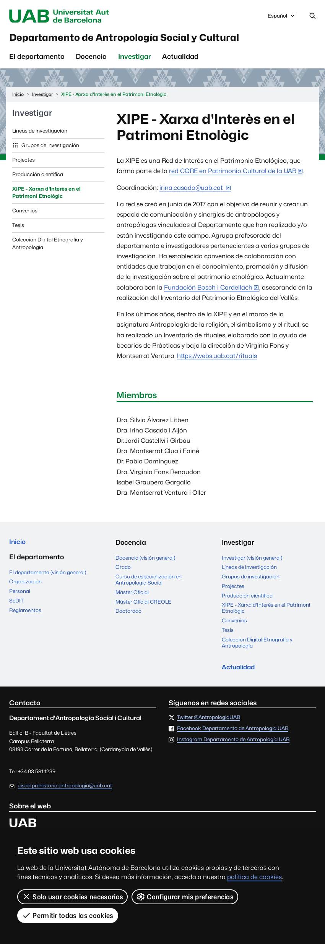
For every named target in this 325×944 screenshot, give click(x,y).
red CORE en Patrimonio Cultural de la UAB (232, 174)
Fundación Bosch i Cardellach (208, 290)
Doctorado (128, 614)
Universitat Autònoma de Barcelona (73, 16)
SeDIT (16, 604)
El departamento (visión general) (47, 576)
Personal (19, 595)
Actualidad (180, 59)
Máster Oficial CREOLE (143, 604)
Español (281, 18)
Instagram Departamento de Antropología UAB (233, 743)
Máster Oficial (132, 595)
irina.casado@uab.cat (191, 190)
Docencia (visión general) (145, 560)
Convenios (24, 213)
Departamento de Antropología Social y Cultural (144, 39)
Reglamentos (25, 614)
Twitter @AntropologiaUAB (208, 721)
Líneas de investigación (39, 133)
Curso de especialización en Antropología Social (148, 582)
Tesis (18, 228)
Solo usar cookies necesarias (72, 896)
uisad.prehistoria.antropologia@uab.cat (65, 789)
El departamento (37, 59)
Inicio (18, 545)
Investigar (134, 59)
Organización (25, 585)
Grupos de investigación (49, 148)
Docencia (91, 59)
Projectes (23, 162)
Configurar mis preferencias (185, 896)
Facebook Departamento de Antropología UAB (232, 732)
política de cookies (254, 877)
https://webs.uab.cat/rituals (217, 358)
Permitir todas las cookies (68, 915)
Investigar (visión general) (252, 560)
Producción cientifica (37, 177)
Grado (123, 570)
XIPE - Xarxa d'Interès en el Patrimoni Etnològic (46, 195)
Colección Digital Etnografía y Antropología (47, 246)
